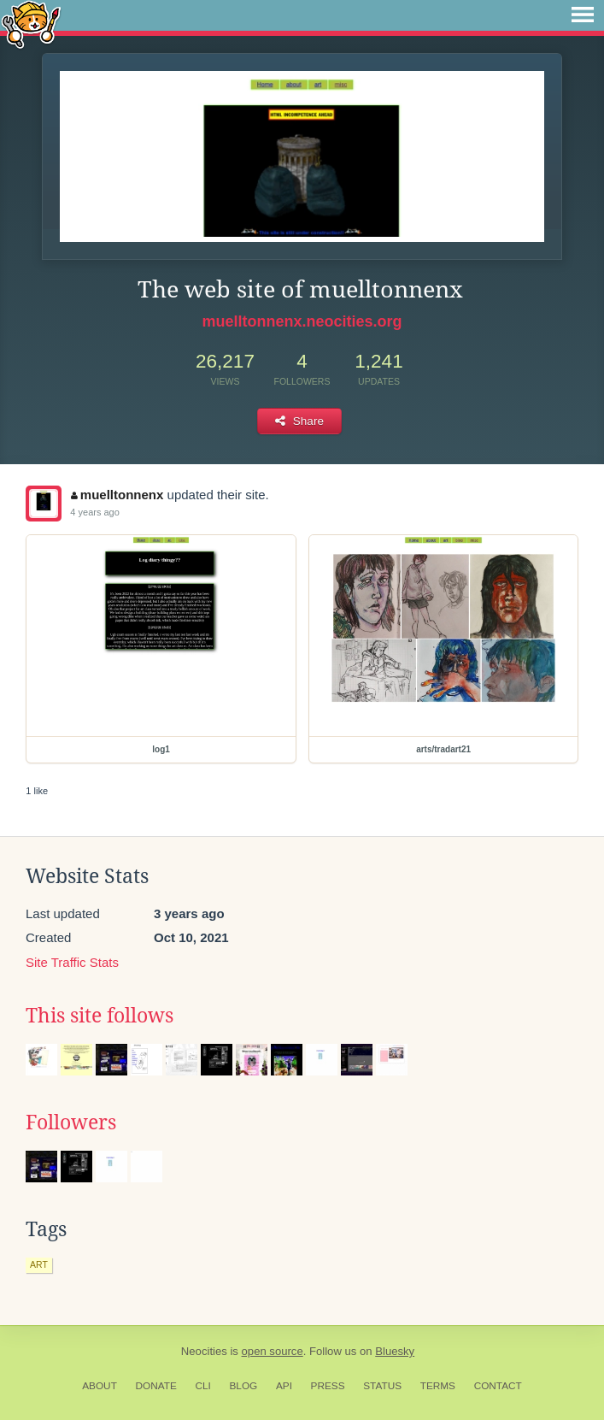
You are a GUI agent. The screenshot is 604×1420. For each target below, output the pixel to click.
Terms (437, 1386)
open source (272, 1351)
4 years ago (94, 512)
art (39, 1264)
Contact (498, 1386)
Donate (156, 1386)
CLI (202, 1386)
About (99, 1386)
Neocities (204, 1351)
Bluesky (394, 1351)
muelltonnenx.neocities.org (302, 321)
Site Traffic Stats (72, 962)
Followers (71, 1122)
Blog (243, 1386)
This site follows (99, 1016)
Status (382, 1386)
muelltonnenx (117, 494)
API (284, 1386)
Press (328, 1386)
